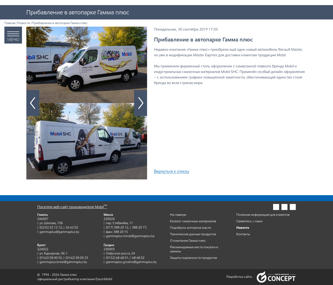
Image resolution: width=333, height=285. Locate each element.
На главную (178, 215)
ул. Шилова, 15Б (51, 223)
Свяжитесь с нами (249, 221)
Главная (9, 23)
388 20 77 (139, 227)
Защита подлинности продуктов (193, 258)
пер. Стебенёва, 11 (119, 223)
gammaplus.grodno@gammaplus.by (131, 262)
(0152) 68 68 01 (117, 258)
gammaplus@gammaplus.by (59, 232)
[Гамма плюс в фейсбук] (284, 207)
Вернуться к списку (171, 171)
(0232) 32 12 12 (51, 227)
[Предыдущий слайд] (32, 103)
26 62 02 (72, 227)
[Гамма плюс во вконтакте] (293, 207)
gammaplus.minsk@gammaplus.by (130, 236)
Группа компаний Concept (276, 277)
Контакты (243, 234)
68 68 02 (138, 258)
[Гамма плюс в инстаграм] (276, 207)
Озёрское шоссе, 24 (120, 253)
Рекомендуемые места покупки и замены (194, 249)
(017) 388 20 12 (117, 227)
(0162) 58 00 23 (77, 258)
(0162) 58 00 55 (51, 258)
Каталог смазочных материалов (193, 221)
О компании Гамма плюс (188, 241)
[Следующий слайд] (140, 103)
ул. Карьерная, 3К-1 (54, 253)
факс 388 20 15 (117, 232)
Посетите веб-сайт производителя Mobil (72, 207)
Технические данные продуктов (193, 234)
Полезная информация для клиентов (263, 215)
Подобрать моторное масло (190, 228)
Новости (24, 23)
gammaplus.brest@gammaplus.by (63, 262)
